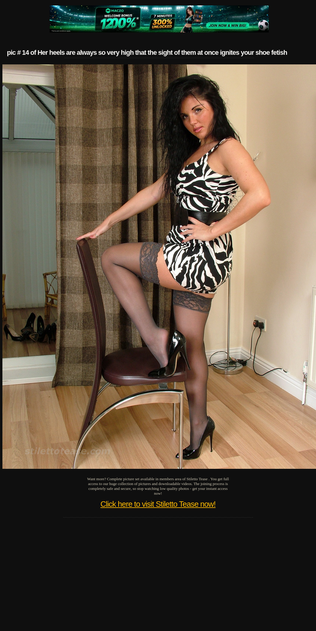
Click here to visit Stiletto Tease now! (158, 504)
